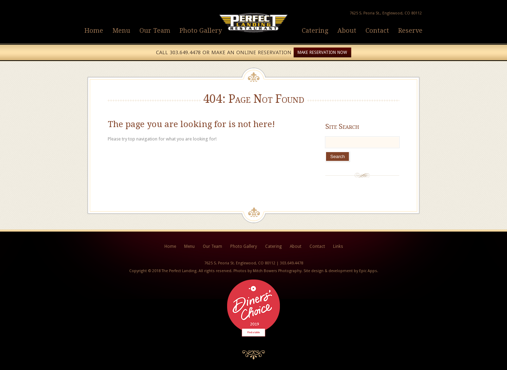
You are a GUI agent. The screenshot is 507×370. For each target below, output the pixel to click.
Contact (377, 30)
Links (338, 246)
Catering (315, 30)
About (346, 30)
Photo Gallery (201, 30)
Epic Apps (368, 271)
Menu (121, 30)
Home (93, 30)
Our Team (154, 30)
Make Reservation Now (322, 52)
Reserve (410, 30)
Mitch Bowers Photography (277, 271)
